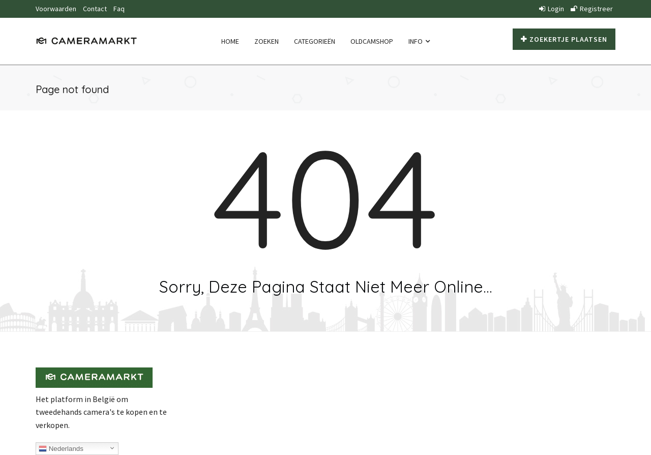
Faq (119, 8)
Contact (95, 8)
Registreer (592, 8)
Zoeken (266, 41)
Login (551, 8)
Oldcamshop (371, 41)
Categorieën (314, 41)
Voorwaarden (56, 8)
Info (419, 41)
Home (230, 41)
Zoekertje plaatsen (564, 39)
